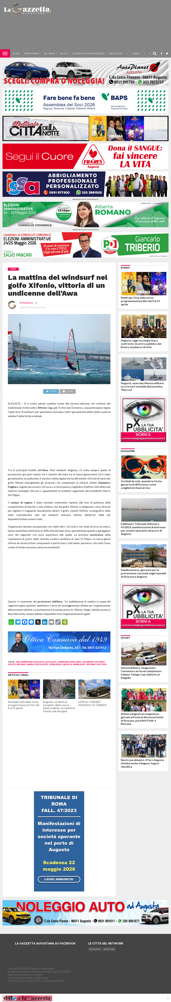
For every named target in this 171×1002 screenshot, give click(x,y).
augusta (50, 662)
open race (55, 664)
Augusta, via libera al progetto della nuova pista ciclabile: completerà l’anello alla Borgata (59, 706)
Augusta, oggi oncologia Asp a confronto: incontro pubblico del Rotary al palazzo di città (141, 344)
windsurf (79, 664)
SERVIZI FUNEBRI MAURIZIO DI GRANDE (92, 703)
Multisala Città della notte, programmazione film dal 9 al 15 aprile (23, 705)
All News (49, 53)
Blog (63, 53)
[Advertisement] (111, 26)
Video (136, 53)
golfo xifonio (17, 664)
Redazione (27, 302)
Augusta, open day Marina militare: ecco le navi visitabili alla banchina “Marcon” (142, 386)
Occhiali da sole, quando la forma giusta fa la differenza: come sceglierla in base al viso (141, 484)
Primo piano (31, 53)
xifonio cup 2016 (96, 664)
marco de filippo (37, 664)
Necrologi (116, 53)
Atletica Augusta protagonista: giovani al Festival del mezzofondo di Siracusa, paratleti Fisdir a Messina (142, 718)
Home (15, 53)
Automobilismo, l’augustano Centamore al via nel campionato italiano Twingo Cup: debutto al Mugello (141, 672)
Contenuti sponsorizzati (88, 53)
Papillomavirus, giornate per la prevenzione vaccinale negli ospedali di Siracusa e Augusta (143, 573)
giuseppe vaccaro (93, 662)
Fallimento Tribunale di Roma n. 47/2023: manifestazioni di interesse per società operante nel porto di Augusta (143, 528)
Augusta (94, 949)
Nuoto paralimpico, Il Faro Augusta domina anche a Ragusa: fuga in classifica (142, 763)
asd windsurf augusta (30, 662)
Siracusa (108, 949)
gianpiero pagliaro (69, 662)
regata (67, 664)
